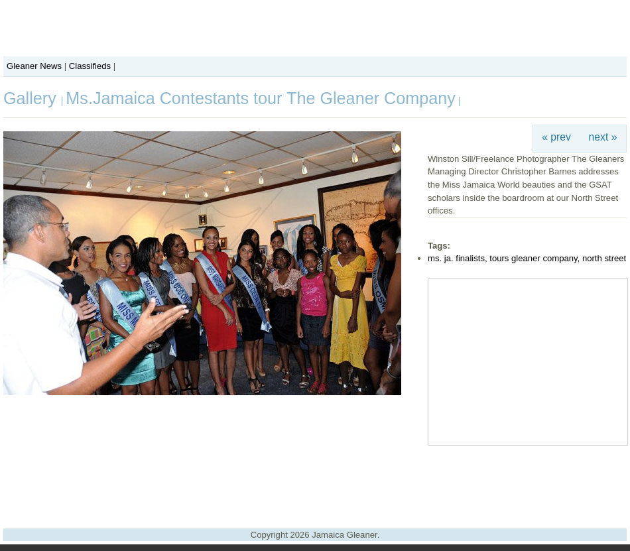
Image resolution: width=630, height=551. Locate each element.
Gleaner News (34, 66)
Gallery (32, 98)
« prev (556, 137)
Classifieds (90, 66)
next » (603, 137)
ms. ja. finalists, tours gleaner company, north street (527, 258)
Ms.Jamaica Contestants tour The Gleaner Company (261, 98)
